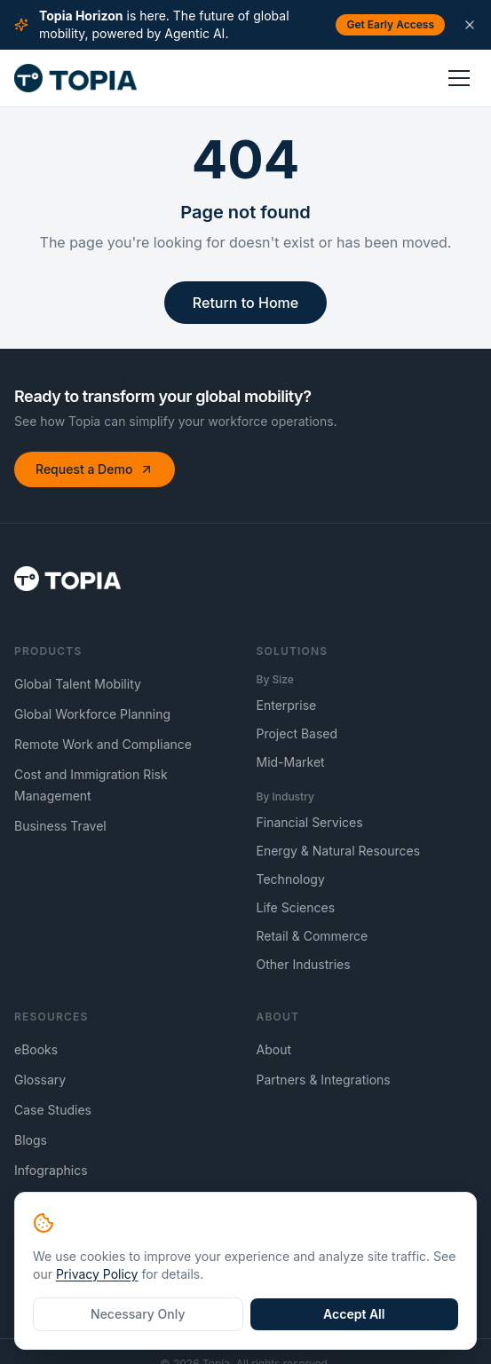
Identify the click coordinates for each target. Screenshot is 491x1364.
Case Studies (52, 1109)
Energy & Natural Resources (339, 850)
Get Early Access (390, 24)
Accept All (353, 1313)
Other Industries (304, 964)
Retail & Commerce (312, 935)
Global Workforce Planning (92, 713)
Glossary (40, 1079)
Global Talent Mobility (77, 683)
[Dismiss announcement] (470, 25)
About (274, 1049)
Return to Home (245, 302)
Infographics (51, 1170)
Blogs (30, 1139)
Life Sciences (296, 907)
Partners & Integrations (324, 1079)
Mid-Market (291, 761)
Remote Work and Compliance (103, 744)
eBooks (36, 1049)
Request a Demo (95, 469)
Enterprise (287, 705)
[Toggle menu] (459, 78)
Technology (291, 879)
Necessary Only (138, 1313)
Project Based (297, 733)
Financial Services (310, 822)
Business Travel (60, 825)
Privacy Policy (97, 1273)
